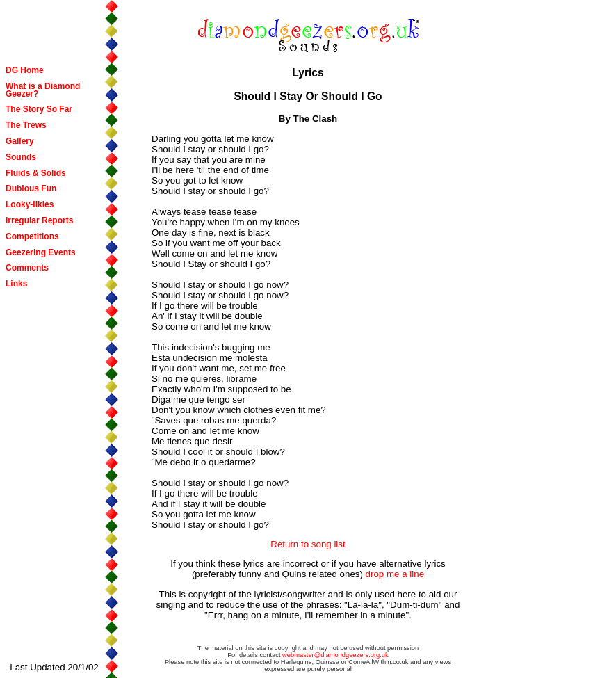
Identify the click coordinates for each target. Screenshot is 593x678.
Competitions (32, 236)
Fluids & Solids (36, 173)
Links (16, 284)
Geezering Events (41, 252)
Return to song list (307, 544)
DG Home (25, 70)
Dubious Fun (31, 188)
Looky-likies (30, 204)
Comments (27, 268)
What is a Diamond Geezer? (43, 90)
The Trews (26, 125)
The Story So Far (39, 109)
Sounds (21, 157)
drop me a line (395, 574)
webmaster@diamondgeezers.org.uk (335, 655)
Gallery (20, 141)
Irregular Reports (39, 220)
